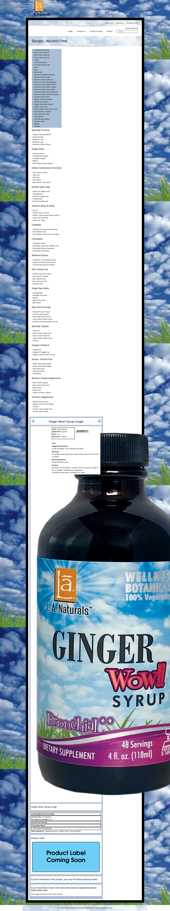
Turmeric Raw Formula (40, 411)
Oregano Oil (37, 350)
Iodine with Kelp (38, 137)
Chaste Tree (37, 390)
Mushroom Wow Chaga (42, 77)
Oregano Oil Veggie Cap (41, 352)
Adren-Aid (36, 175)
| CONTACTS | (120, 23)
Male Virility (38, 72)
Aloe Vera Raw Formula (41, 314)
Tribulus (37, 124)
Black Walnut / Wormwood (42, 182)
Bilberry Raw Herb (39, 300)
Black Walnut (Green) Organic (43, 163)
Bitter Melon (37, 303)
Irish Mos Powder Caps (42, 65)
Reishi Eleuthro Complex (42, 111)
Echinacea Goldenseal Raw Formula (45, 322)
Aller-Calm (36, 177)
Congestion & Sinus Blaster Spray (44, 260)
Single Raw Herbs (40, 288)
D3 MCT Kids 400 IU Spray (42, 274)
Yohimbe (37, 126)
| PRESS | (109, 31)
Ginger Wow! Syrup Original (42, 366)
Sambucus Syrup (38, 371)
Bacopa (35, 298)
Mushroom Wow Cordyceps (43, 80)
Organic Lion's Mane (41, 102)
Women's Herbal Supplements (46, 378)
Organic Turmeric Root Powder (43, 404)
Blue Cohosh (37, 388)
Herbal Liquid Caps (41, 187)
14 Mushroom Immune (41, 50)
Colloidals (36, 225)
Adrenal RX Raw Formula (41, 312)
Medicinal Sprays (40, 255)
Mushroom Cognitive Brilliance (44, 75)
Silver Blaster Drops (39, 232)
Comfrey (35, 340)
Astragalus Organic (39, 158)
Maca (36, 67)
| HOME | (70, 31)
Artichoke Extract (38, 153)
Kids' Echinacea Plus (40, 281)
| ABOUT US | (109, 23)
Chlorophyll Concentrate (41, 251)
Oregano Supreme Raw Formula (44, 355)
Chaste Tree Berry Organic (42, 392)
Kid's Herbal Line (40, 269)
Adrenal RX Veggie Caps (41, 191)
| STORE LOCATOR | (96, 31)
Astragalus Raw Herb (40, 295)
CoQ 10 (35, 210)
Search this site (131, 28)
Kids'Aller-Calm (38, 284)
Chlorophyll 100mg (39, 243)
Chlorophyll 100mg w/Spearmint (43, 248)
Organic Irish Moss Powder (43, 99)
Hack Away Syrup (39, 369)
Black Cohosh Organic (40, 383)
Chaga (36, 60)
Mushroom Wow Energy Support (45, 82)
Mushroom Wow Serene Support (45, 87)
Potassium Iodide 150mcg (41, 144)
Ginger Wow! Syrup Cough (42, 364)
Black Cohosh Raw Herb (41, 385)
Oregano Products (40, 345)
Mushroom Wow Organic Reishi (45, 84)
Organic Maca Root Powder (43, 104)
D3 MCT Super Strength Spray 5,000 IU (46, 215)
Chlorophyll (37, 239)
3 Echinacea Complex (40, 172)
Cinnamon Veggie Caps (41, 196)
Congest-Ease (37, 199)
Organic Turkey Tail (40, 107)
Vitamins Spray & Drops (43, 206)
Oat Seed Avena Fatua (42, 97)
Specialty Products (41, 130)
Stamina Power (39, 121)
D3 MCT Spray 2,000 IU (41, 213)
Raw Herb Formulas (41, 307)
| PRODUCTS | (81, 31)
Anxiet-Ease (37, 180)
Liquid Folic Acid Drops (40, 218)
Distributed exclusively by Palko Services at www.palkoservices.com (91, 908)
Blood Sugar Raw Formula (42, 317)
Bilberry (35, 161)
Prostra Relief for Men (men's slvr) (45, 109)
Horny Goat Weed (40, 62)
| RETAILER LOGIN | (132, 23)
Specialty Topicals (40, 326)
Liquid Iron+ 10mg (39, 220)
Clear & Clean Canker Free (42, 333)
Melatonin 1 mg (38, 139)
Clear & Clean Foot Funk (41, 336)
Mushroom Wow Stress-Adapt (44, 89)
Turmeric (36, 406)
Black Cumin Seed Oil (41, 52)
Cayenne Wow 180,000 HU (42, 134)
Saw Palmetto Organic (41, 119)
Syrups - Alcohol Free (42, 359)
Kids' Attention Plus (39, 279)
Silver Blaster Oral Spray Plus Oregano (46, 234)
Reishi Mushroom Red (41, 114)
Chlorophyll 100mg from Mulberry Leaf (46, 246)
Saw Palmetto (39, 116)
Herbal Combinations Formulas (46, 168)
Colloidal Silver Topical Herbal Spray (45, 229)
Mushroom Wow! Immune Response (46, 94)
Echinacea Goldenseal (40, 201)
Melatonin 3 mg (38, 142)
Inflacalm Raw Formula (40, 402)
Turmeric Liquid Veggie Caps (42, 409)
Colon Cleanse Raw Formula (42, 319)
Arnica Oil (36, 331)
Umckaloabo (37, 373)
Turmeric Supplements (42, 397)
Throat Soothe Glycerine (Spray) (44, 265)
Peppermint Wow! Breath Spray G (44, 262)
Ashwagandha (37, 194)
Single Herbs (38, 149)
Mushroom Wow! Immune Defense (46, 92)
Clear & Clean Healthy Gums (42, 338)
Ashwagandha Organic (40, 156)
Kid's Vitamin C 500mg (40, 276)
